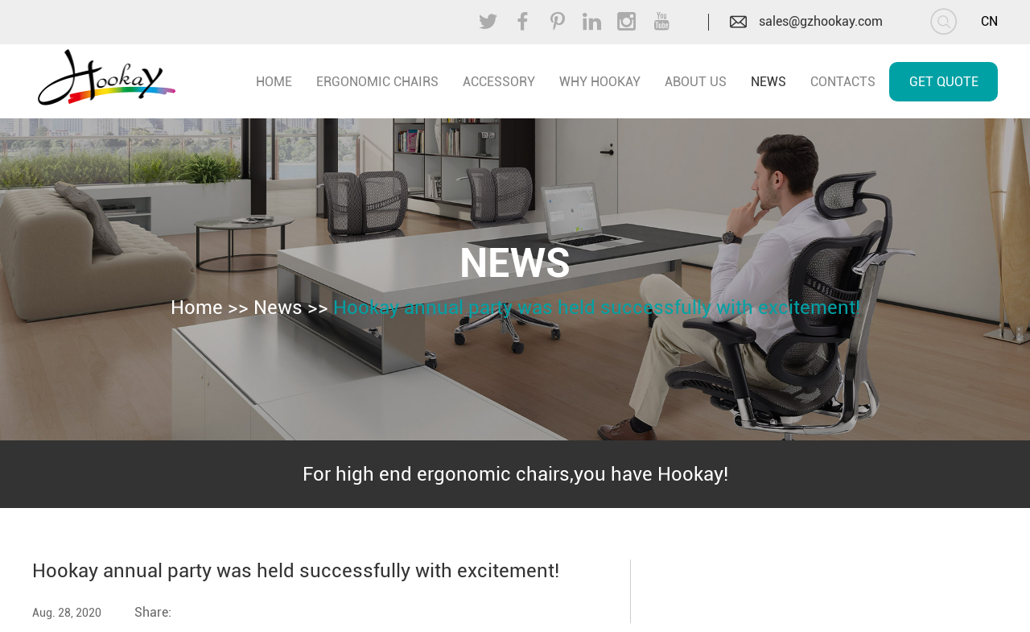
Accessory (499, 81)
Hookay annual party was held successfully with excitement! (596, 307)
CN (989, 21)
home (274, 81)
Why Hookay (600, 81)
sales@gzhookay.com (821, 21)
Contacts (843, 81)
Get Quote (943, 81)
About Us (696, 81)
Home (197, 307)
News (768, 81)
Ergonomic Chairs (377, 81)
